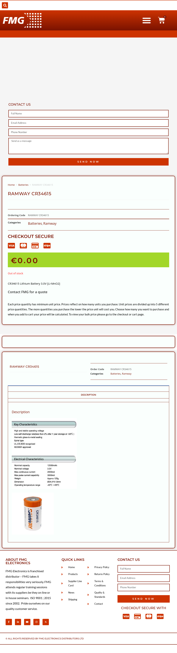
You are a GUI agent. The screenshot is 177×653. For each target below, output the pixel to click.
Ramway (50, 223)
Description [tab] (88, 394)
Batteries (23, 184)
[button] (5, 5)
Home (11, 184)
